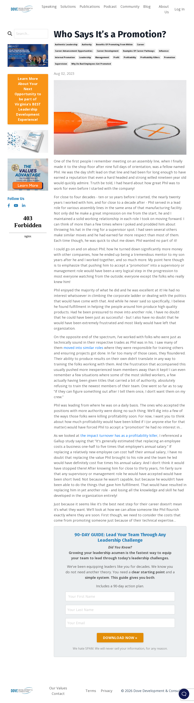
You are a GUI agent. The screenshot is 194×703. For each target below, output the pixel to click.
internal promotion (65, 57)
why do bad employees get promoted (91, 63)
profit (116, 57)
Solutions (68, 6)
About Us (164, 9)
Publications (90, 6)
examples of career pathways (139, 51)
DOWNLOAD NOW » (120, 637)
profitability (130, 57)
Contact (58, 693)
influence (164, 51)
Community (129, 6)
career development (108, 51)
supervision (61, 63)
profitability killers (150, 57)
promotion (169, 57)
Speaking (49, 6)
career (140, 44)
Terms (90, 690)
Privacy (106, 690)
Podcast (110, 6)
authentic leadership (66, 44)
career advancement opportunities (73, 51)
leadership (85, 57)
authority (87, 44)
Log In (179, 9)
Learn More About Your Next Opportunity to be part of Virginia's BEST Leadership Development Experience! (28, 99)
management (102, 57)
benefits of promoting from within (114, 44)
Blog (147, 6)
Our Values (58, 688)
